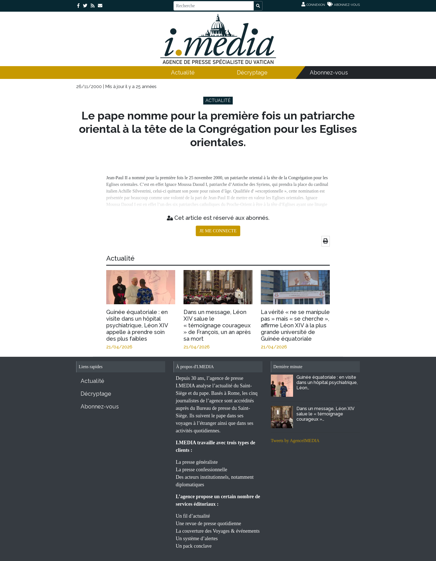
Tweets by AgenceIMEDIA (295, 440)
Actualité (183, 72)
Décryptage (252, 72)
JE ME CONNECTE (217, 230)
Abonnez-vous (329, 72)
